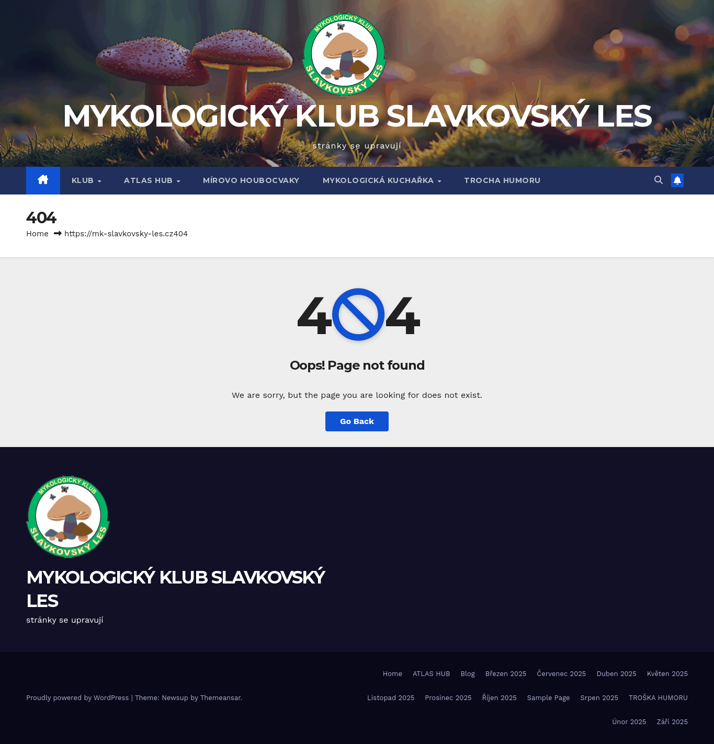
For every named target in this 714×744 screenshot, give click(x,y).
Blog (467, 674)
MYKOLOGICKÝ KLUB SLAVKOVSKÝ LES (357, 115)
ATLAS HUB (149, 180)
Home (37, 233)
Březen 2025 (506, 674)
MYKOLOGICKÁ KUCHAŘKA (380, 180)
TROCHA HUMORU (502, 180)
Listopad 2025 (390, 698)
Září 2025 (672, 722)
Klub (84, 180)
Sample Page (548, 698)
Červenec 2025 (561, 674)
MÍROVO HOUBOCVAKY (251, 180)
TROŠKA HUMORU (658, 698)
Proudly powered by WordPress (78, 698)
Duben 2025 (616, 674)
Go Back (357, 421)
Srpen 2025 (600, 698)
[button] (658, 180)
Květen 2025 (667, 674)
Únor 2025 (629, 722)
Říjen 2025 (499, 698)
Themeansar (220, 698)
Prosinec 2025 (448, 698)
